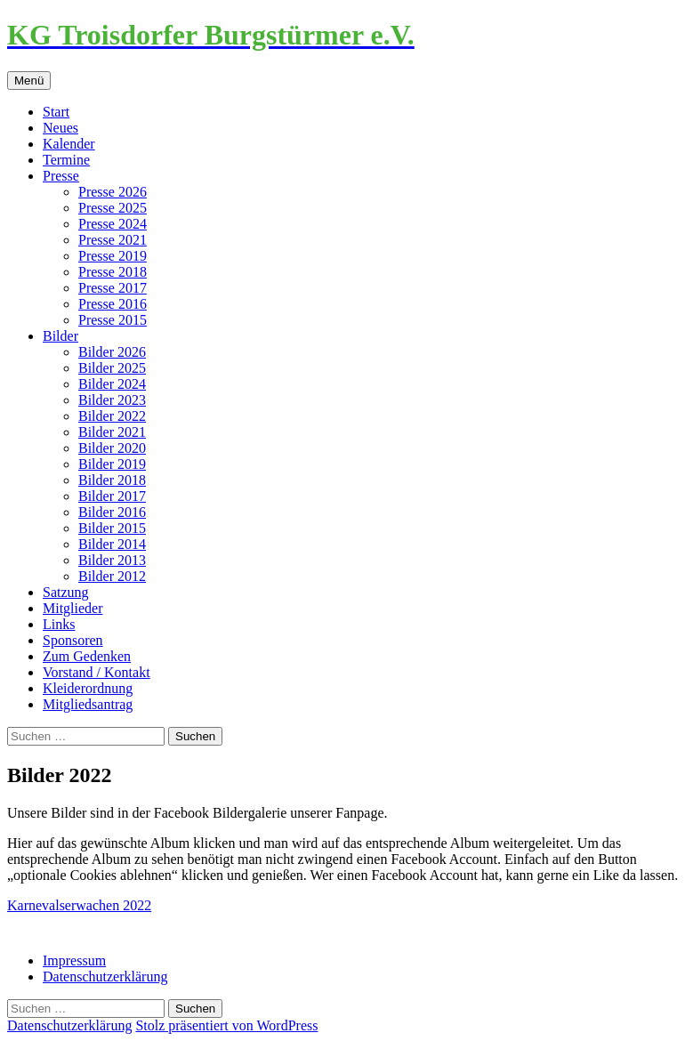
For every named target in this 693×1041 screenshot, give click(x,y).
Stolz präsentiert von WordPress (226, 1025)
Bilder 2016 (112, 512)
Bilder (60, 335)
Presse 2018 (112, 271)
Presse (61, 175)
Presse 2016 (112, 303)
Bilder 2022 (112, 416)
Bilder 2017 (112, 496)
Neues (60, 127)
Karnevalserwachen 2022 (79, 905)
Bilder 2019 (112, 464)
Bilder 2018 (112, 480)
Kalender (69, 143)
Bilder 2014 (112, 544)
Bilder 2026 (112, 351)
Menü (29, 80)
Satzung (66, 592)
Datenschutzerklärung (105, 976)
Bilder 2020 (112, 448)
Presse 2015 (112, 319)
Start (56, 111)
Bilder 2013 (112, 560)
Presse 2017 (112, 287)
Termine (66, 159)
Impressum (74, 960)
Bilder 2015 (112, 528)
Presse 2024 (112, 223)
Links (59, 624)
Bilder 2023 (112, 400)
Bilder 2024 (112, 383)
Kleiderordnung (88, 688)
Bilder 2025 (112, 367)
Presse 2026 (112, 191)
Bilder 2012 (112, 576)
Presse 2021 (112, 239)
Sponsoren (73, 640)
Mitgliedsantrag (88, 704)
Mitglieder (73, 608)
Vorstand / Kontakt (96, 672)
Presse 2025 (112, 207)
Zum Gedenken (87, 656)
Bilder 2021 (112, 432)
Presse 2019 (112, 255)
